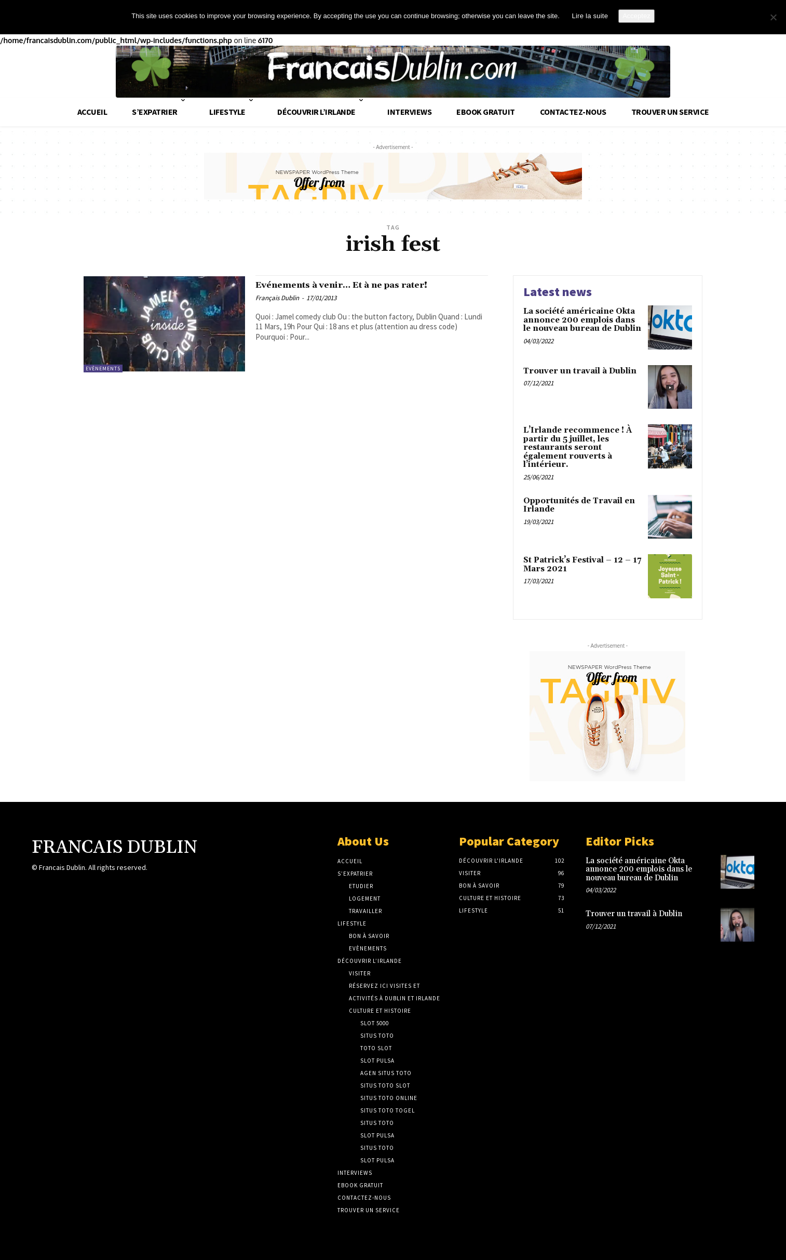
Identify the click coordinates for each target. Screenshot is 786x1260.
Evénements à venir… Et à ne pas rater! (365, 284)
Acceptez (636, 16)
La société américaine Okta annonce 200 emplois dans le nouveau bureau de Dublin (582, 317)
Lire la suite (590, 16)
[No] (773, 17)
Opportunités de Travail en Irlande (579, 503)
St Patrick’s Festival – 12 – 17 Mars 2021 (582, 562)
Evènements (103, 366)
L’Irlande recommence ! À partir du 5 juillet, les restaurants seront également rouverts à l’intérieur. (577, 445)
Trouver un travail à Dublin (579, 369)
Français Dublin (277, 298)
